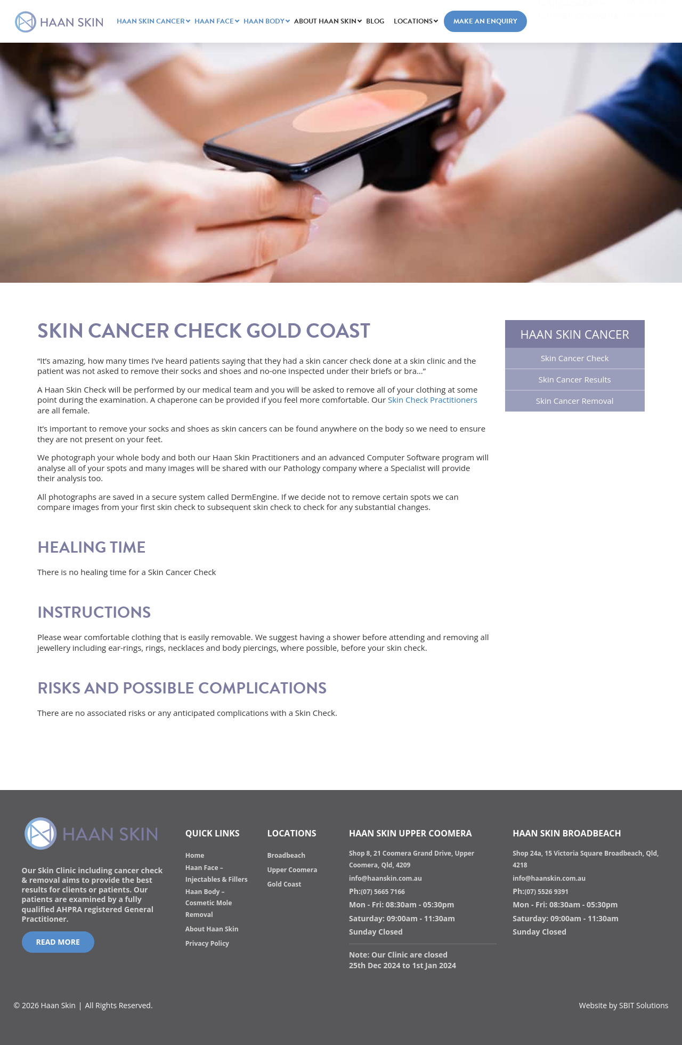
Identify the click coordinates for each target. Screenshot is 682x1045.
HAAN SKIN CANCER (151, 21)
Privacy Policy (207, 943)
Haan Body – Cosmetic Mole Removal (208, 903)
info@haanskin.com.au (385, 878)
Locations (413, 21)
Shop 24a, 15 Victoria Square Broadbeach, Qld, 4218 (586, 859)
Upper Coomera (292, 869)
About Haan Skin (325, 21)
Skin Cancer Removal (575, 400)
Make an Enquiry (485, 21)
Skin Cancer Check (575, 358)
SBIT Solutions (643, 1005)
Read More (58, 942)
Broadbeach (286, 855)
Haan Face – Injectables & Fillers (216, 873)
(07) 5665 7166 (383, 891)
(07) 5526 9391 (546, 891)
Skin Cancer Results (575, 379)
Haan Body (264, 21)
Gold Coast (284, 884)
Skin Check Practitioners (432, 399)
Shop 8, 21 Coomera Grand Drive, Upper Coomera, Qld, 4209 (411, 859)
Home (194, 855)
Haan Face (214, 21)
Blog (375, 21)
